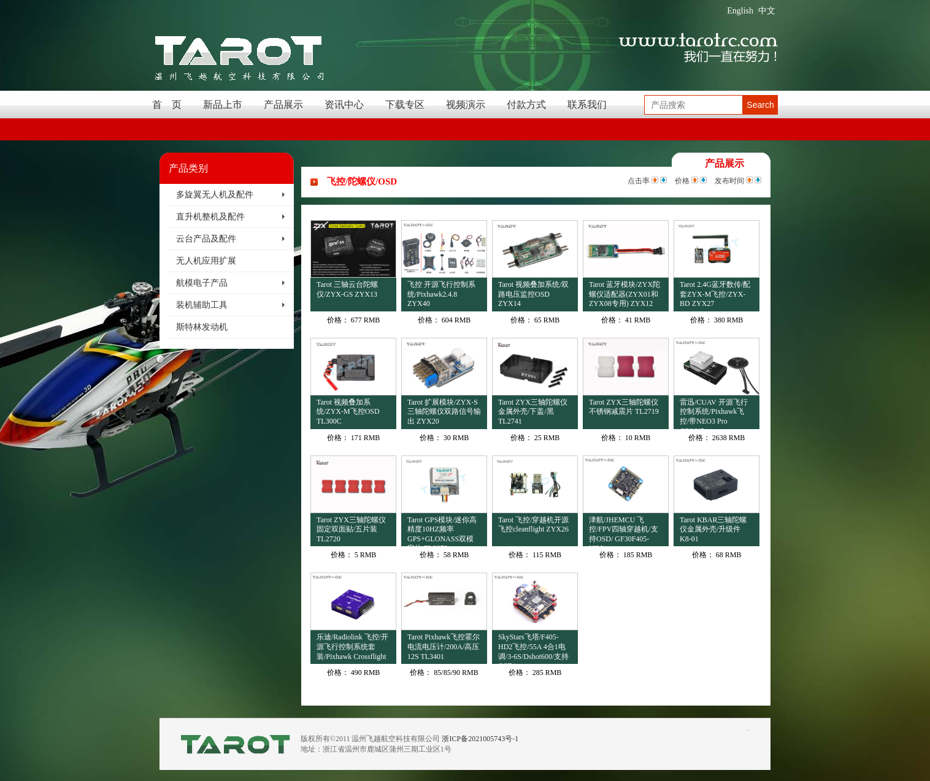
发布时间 (729, 181)
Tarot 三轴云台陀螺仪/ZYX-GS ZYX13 (347, 289)
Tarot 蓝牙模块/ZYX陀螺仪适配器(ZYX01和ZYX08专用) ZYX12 (624, 294)
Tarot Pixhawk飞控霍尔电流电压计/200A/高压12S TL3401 (443, 646)
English (740, 10)
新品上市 (222, 104)
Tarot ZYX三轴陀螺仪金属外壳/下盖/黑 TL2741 (532, 411)
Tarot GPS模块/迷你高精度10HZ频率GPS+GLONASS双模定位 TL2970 (442, 531)
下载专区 (405, 104)
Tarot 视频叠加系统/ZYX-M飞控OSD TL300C (348, 411)
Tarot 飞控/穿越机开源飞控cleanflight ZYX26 (533, 525)
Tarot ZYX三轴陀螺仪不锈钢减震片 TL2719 (624, 407)
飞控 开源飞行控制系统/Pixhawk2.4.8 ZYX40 (441, 294)
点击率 (639, 181)
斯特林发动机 (202, 327)
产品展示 (283, 104)
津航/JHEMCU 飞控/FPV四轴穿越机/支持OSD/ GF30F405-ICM (623, 531)
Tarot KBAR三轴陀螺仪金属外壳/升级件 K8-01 (713, 529)
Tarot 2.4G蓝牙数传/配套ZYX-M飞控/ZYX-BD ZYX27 (715, 294)
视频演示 (465, 104)
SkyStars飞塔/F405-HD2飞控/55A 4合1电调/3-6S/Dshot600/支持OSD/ (533, 648)
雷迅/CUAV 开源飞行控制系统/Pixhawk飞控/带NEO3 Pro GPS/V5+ (714, 413)
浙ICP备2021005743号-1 (480, 738)
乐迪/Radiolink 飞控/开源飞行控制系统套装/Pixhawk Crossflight (352, 646)
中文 (766, 10)
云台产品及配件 (206, 238)
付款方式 (526, 104)
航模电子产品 (202, 283)
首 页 (167, 104)
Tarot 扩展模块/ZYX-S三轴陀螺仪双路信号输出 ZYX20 (444, 411)
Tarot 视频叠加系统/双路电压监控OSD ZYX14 (533, 294)
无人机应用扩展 (206, 260)
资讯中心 (344, 104)
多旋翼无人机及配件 (214, 194)
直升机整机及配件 (210, 216)
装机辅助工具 (202, 305)
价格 (682, 181)
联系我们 (587, 104)
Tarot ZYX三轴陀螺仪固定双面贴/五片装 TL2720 (351, 529)
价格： (338, 320)
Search (760, 105)
